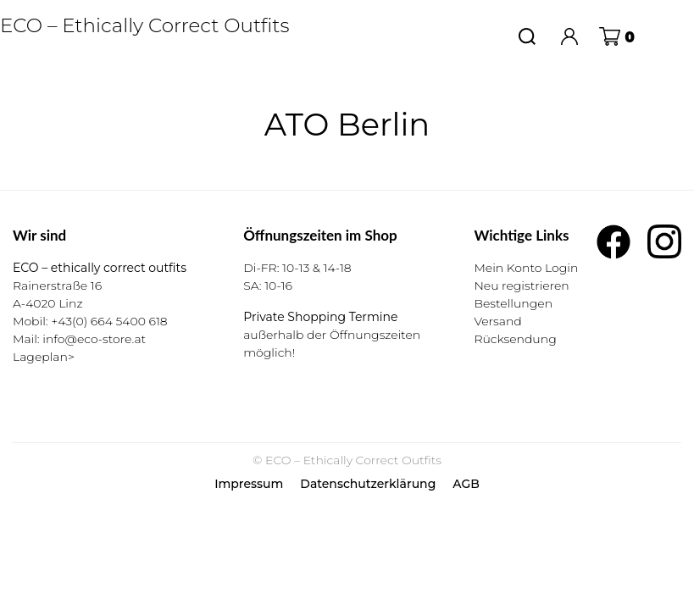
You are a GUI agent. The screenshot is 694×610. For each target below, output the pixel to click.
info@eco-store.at (94, 339)
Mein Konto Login (526, 267)
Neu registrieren (521, 285)
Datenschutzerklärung (368, 484)
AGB (466, 484)
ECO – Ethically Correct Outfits (145, 25)
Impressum (248, 484)
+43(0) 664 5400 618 (109, 321)
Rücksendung (515, 339)
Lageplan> (44, 356)
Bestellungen (513, 303)
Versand (497, 321)
